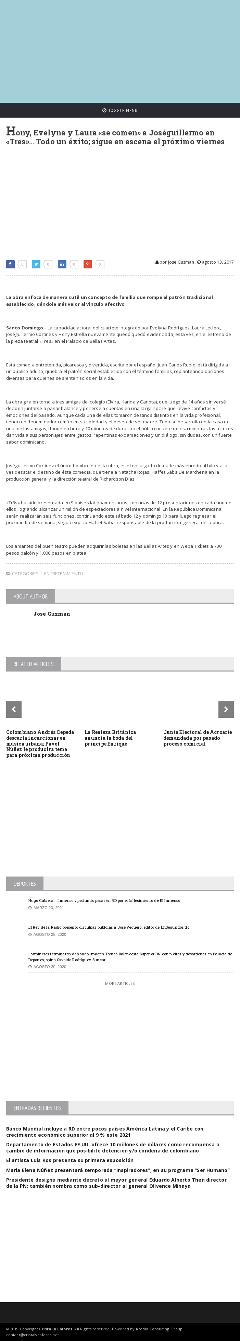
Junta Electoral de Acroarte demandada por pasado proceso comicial (197, 738)
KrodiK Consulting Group (159, 1328)
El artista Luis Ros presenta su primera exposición (70, 1160)
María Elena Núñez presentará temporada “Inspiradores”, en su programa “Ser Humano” (118, 1170)
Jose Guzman (52, 613)
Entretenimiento (63, 573)
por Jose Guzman (174, 262)
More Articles (120, 983)
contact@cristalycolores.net (32, 1334)
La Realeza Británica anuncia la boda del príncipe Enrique (110, 738)
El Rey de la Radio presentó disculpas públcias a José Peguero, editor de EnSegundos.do (108, 927)
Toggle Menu (120, 110)
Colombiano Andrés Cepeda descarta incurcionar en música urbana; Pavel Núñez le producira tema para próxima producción (40, 743)
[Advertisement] (123, 48)
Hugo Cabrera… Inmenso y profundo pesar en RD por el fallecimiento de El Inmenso (104, 900)
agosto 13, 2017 (215, 262)
